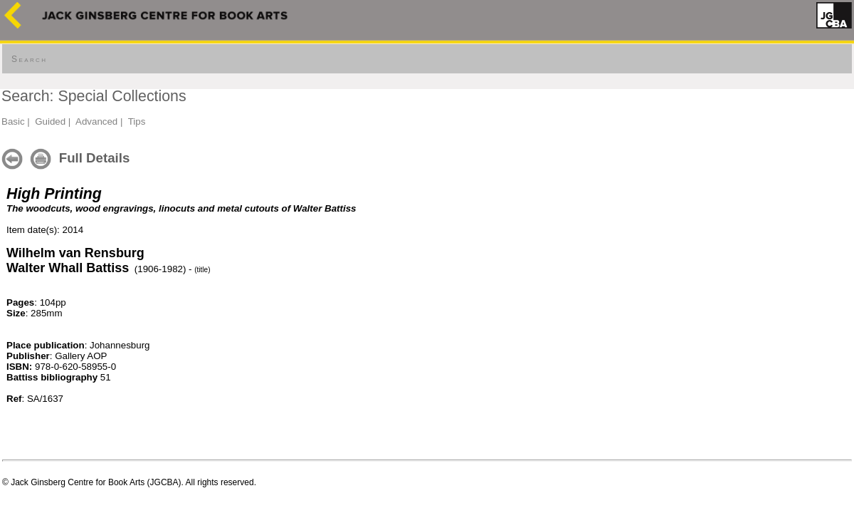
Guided (50, 121)
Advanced (96, 121)
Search (29, 59)
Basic (13, 121)
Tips (137, 121)
